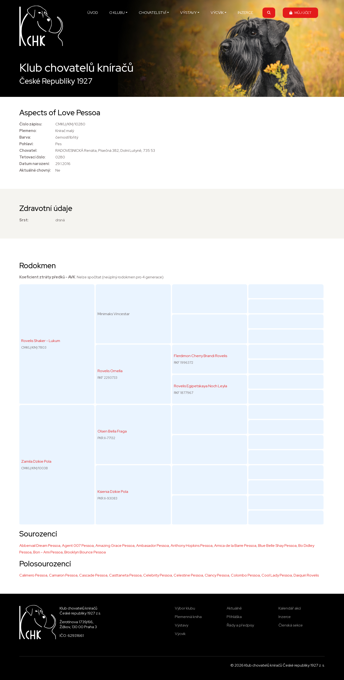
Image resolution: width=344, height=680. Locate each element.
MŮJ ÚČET (300, 12)
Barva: (25, 137)
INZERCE (245, 12)
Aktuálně (234, 608)
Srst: (24, 220)
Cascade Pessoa (93, 575)
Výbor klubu (185, 608)
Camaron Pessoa (63, 575)
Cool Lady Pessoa (277, 575)
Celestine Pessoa (188, 575)
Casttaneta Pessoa (125, 575)
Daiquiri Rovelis (306, 575)
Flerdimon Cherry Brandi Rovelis (200, 355)
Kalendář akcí (289, 608)
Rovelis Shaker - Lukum (40, 340)
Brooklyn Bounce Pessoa (85, 552)
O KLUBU (117, 12)
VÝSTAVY (188, 12)
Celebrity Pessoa (157, 575)
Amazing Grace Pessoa (115, 545)
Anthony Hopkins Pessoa (192, 545)
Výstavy (181, 625)
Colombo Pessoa (245, 575)
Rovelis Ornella (110, 370)
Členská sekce (290, 625)
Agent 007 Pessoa (78, 545)
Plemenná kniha (188, 616)
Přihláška (234, 616)
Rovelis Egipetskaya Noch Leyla (200, 385)
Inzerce (284, 616)
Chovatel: (28, 150)
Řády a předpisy (240, 625)
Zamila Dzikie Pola (36, 461)
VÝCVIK (217, 12)
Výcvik (180, 633)
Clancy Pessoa (217, 575)
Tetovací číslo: (32, 157)
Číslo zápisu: (30, 124)
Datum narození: (34, 163)
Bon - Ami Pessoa (48, 552)
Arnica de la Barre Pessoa (235, 545)
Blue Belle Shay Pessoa (277, 545)
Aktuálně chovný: (35, 170)
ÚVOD (92, 12)
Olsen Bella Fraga (112, 431)
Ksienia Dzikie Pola (113, 491)
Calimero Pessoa (33, 575)
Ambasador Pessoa (152, 545)
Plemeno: (28, 130)
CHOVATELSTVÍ (152, 12)
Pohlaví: (26, 143)
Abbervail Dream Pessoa (39, 545)
